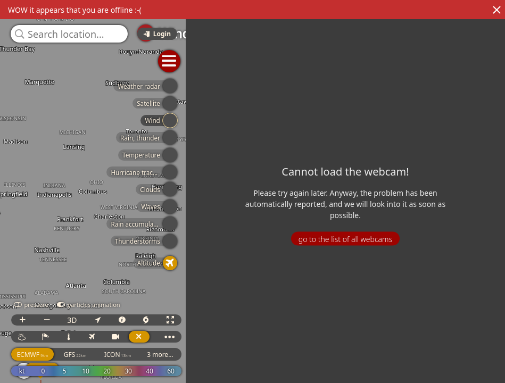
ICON (323, 354)
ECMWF (238, 354)
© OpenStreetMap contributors (461, 379)
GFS (281, 354)
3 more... (366, 354)
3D (278, 320)
